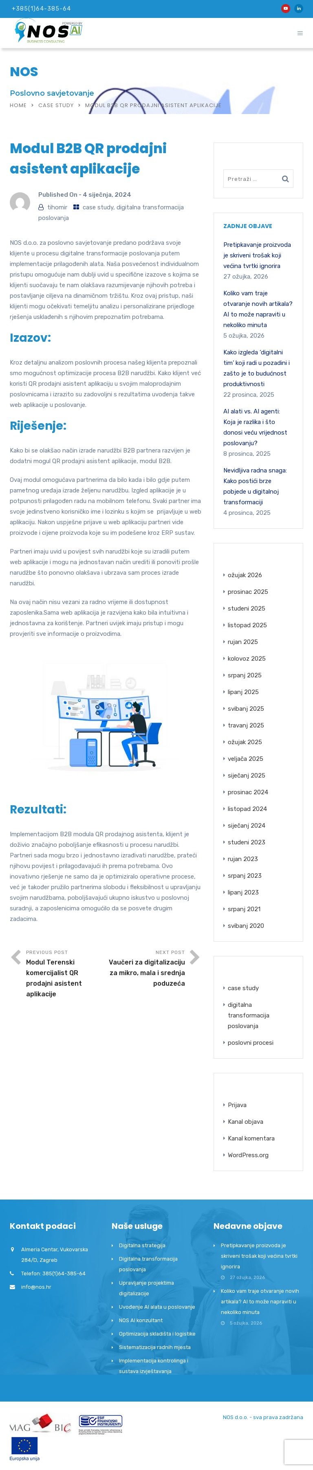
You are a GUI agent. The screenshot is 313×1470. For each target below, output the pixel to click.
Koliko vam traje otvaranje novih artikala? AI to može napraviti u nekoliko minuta (258, 309)
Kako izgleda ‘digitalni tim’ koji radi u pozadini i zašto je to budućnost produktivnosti (256, 368)
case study (56, 105)
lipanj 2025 (243, 692)
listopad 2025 (247, 625)
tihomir (57, 207)
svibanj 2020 (246, 925)
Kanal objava (245, 1121)
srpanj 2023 (245, 875)
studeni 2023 (246, 842)
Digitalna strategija (142, 1245)
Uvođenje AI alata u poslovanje (157, 1307)
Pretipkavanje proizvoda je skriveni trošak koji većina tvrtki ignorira (257, 255)
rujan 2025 (243, 642)
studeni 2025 (246, 608)
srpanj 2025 (245, 675)
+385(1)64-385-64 (41, 8)
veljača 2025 (245, 758)
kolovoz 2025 (247, 658)
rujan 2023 (243, 859)
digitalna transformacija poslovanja (248, 1015)
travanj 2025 (246, 725)
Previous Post (66, 974)
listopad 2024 (247, 809)
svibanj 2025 (246, 708)
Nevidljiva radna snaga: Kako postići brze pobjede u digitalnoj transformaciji (255, 486)
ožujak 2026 (245, 575)
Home (18, 105)
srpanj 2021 (244, 909)
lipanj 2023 (243, 892)
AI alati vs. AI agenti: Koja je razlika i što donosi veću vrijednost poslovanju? (255, 427)
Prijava (237, 1105)
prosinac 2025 (248, 591)
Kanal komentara (251, 1138)
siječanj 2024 (246, 825)
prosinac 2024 (248, 792)
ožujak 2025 (245, 742)
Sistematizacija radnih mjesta (155, 1347)
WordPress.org (248, 1155)
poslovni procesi (250, 1042)
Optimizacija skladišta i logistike (157, 1334)
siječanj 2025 (246, 775)
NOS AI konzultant (141, 1320)
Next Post (145, 969)
